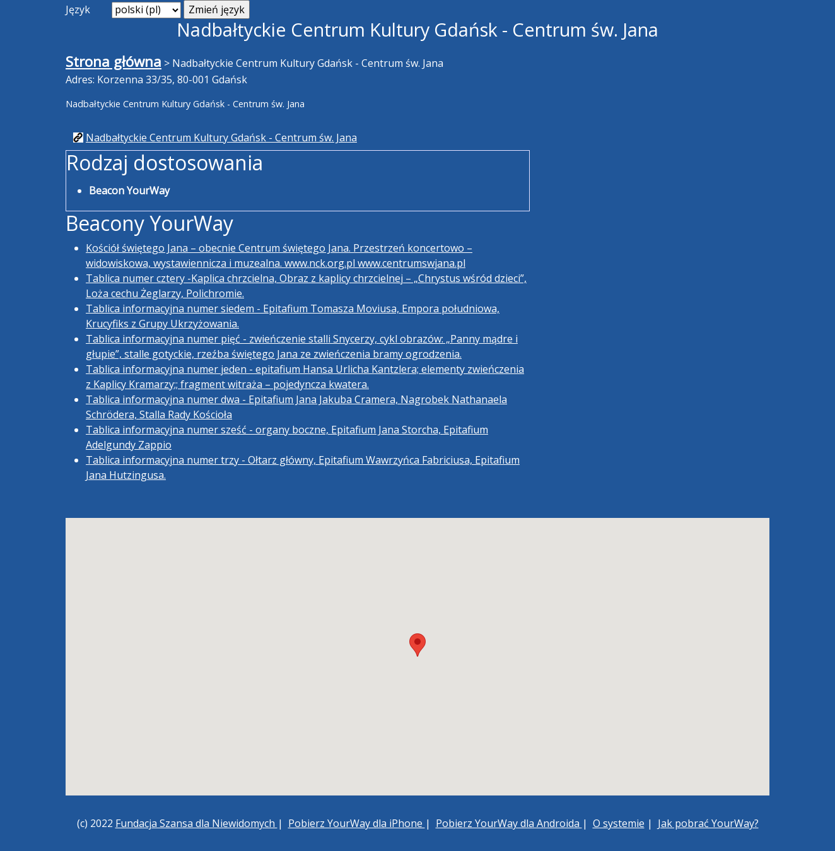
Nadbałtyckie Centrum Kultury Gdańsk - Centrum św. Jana (221, 137)
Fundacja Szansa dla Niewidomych (196, 823)
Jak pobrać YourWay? (708, 823)
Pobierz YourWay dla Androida (509, 823)
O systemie (619, 823)
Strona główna (113, 61)
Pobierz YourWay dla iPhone (356, 823)
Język (78, 9)
